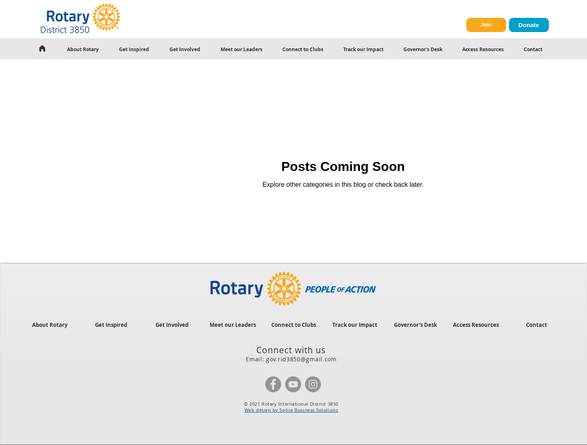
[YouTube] (293, 384)
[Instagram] (313, 384)
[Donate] (529, 25)
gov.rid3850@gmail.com (301, 359)
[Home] (42, 48)
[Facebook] (273, 384)
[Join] (486, 25)
